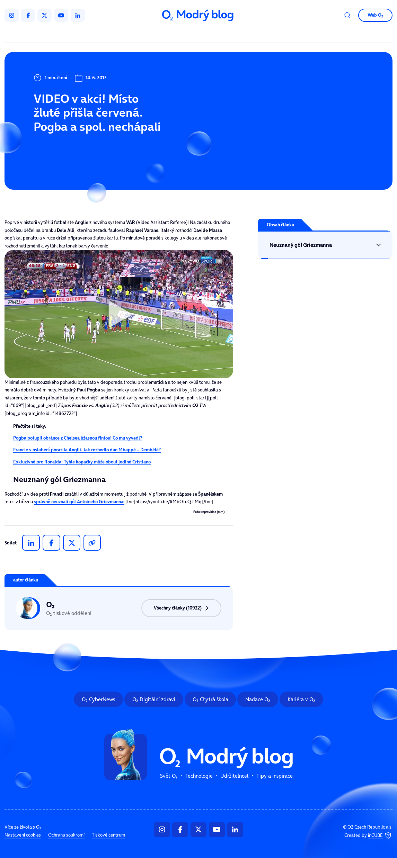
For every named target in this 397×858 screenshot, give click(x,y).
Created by (368, 835)
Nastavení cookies (23, 835)
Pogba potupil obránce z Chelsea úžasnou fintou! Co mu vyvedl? (77, 438)
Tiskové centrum (108, 835)
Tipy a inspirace (257, 33)
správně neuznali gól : (79, 501)
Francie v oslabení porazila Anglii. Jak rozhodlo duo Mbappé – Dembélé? (87, 449)
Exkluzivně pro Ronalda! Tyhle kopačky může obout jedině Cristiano (82, 462)
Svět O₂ (130, 33)
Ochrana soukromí (66, 835)
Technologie (167, 33)
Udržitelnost (210, 33)
